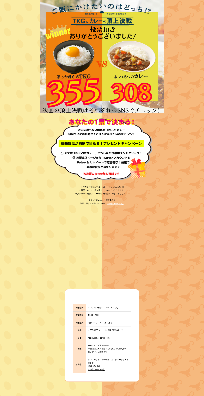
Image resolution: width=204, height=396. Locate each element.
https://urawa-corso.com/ (99, 338)
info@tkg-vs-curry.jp (115, 203)
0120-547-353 (94, 366)
